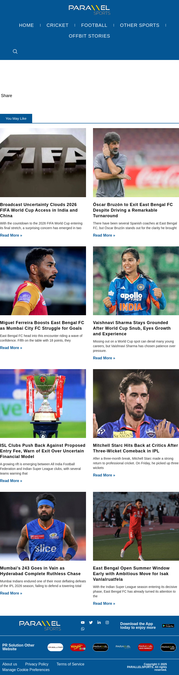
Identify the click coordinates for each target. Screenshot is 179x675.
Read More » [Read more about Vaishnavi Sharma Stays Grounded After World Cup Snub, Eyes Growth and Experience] (104, 358)
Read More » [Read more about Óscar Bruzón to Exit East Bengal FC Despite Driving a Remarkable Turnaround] (104, 235)
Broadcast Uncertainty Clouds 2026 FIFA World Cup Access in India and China (39, 210)
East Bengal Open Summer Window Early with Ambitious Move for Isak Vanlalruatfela (131, 574)
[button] (16, 118)
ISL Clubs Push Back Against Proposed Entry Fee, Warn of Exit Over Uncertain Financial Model (43, 451)
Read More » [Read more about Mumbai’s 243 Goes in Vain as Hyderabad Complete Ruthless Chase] (11, 593)
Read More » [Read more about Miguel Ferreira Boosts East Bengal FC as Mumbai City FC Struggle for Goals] (11, 348)
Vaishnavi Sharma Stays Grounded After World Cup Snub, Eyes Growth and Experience (132, 328)
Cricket (58, 25)
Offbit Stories (89, 35)
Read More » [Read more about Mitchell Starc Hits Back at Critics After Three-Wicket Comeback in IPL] (104, 475)
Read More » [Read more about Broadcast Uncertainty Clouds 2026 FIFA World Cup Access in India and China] (11, 235)
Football (94, 25)
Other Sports (139, 25)
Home (26, 25)
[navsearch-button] (12, 51)
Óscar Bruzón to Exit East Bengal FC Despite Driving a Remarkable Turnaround (133, 210)
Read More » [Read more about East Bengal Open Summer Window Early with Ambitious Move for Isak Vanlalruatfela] (104, 603)
